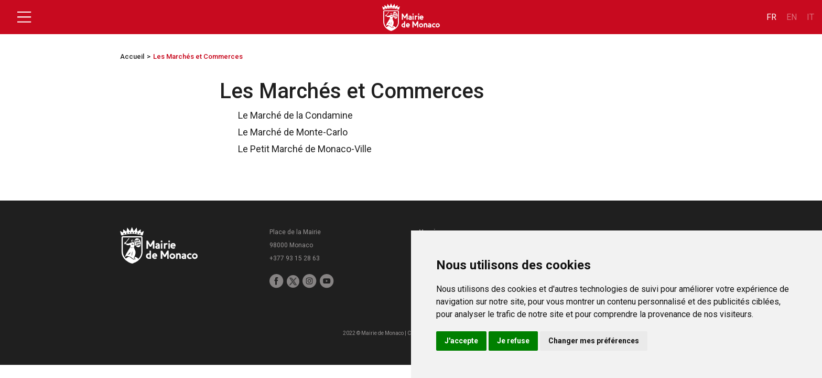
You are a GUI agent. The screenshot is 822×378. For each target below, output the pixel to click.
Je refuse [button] (513, 341)
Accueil (132, 56)
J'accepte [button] (461, 341)
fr (771, 17)
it (810, 17)
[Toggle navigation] (24, 17)
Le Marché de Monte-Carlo (288, 132)
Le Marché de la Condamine (290, 115)
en (791, 17)
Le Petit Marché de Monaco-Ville (300, 148)
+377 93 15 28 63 (294, 258)
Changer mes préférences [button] (593, 341)
